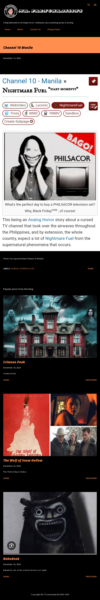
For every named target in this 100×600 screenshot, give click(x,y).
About (19, 29)
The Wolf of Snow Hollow (22, 460)
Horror (15, 268)
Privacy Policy (52, 29)
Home (6, 29)
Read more (91, 380)
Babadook (11, 558)
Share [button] (91, 268)
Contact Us (33, 29)
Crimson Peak (14, 362)
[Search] (88, 4)
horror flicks (27, 268)
